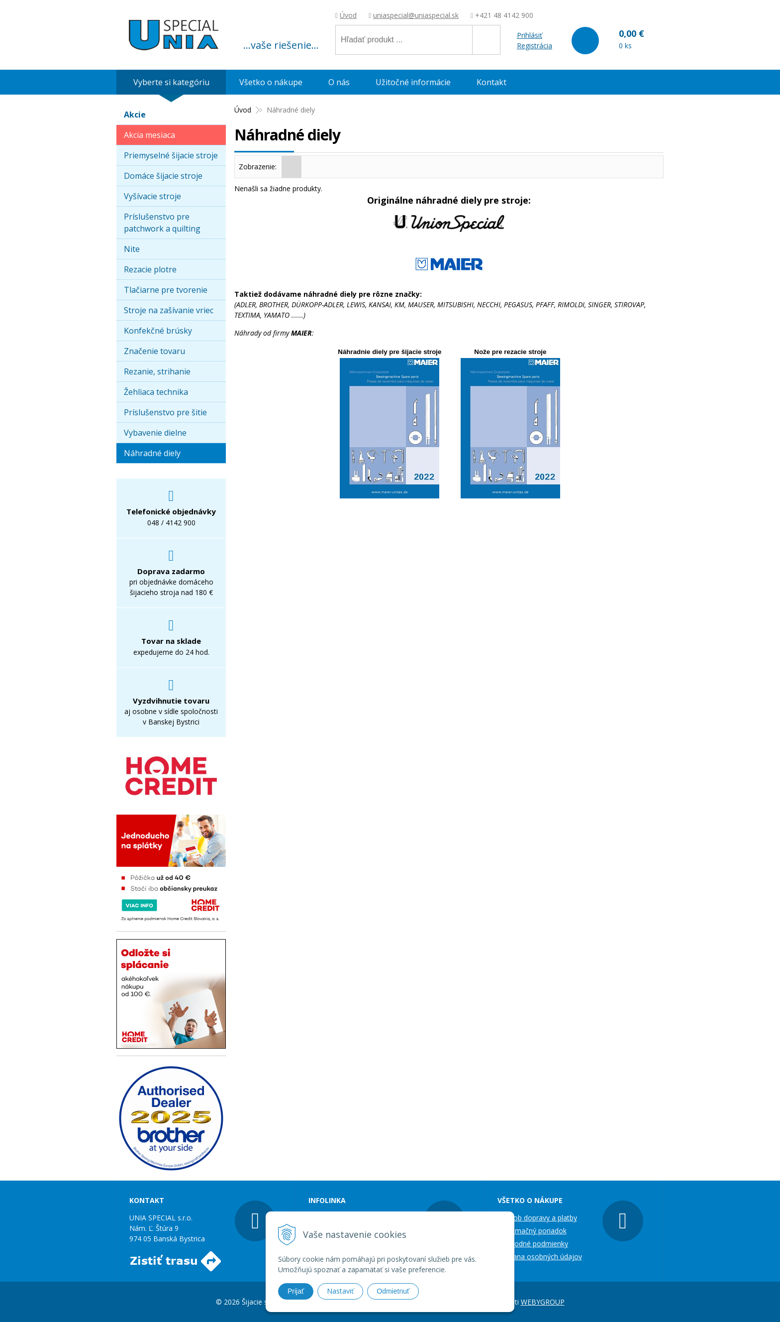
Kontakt (491, 82)
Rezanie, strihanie (157, 371)
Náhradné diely (152, 453)
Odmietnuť (393, 1291)
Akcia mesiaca (149, 134)
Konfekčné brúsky (158, 330)
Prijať (296, 1291)
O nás (339, 82)
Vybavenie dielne (155, 432)
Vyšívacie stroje (152, 196)
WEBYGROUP (543, 1302)
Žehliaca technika (156, 391)
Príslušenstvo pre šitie (165, 412)
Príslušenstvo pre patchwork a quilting (162, 222)
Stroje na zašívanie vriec (168, 310)
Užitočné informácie (413, 82)
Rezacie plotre (150, 269)
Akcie (135, 114)
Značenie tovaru (154, 351)
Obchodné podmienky (532, 1243)
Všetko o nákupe (270, 82)
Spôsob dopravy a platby (537, 1217)
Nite (132, 248)
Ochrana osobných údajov (539, 1256)
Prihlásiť (529, 35)
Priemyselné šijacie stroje (171, 155)
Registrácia (534, 45)
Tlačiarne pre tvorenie (165, 289)
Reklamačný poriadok (532, 1230)
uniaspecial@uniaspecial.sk (416, 15)
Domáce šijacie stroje (163, 175)
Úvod (348, 15)
